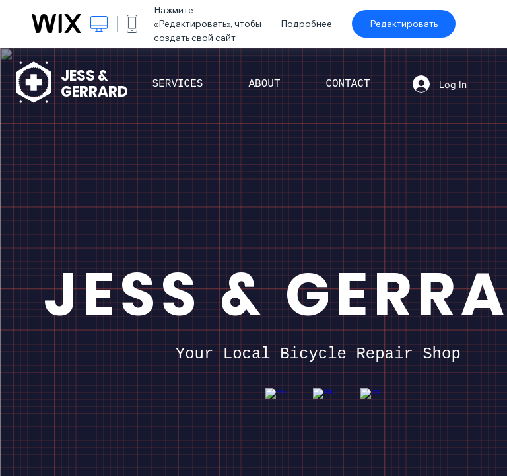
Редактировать (404, 24)
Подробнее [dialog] (306, 24)
